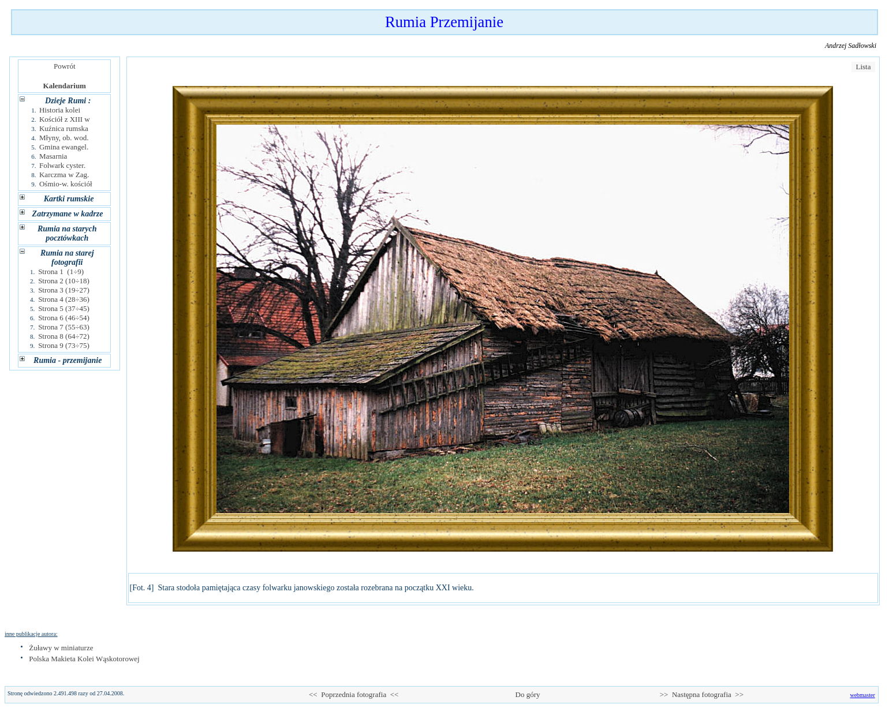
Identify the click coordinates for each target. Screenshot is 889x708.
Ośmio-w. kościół (65, 183)
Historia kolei (59, 110)
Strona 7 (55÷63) (63, 327)
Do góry (527, 694)
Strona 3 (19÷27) (63, 290)
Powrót (64, 66)
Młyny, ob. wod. (63, 137)
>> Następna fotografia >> (702, 694)
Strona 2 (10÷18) (63, 280)
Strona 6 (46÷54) (63, 317)
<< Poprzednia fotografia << (353, 694)
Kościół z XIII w (64, 119)
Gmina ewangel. (63, 147)
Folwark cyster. (62, 165)
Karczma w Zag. (64, 174)
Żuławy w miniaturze (61, 647)
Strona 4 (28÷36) (63, 299)
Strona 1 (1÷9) (61, 271)
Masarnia (53, 156)
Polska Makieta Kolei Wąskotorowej (84, 658)
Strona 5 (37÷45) (63, 308)
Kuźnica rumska (63, 128)
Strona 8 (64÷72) (63, 336)
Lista (863, 66)
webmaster (862, 695)
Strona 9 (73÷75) (63, 345)
